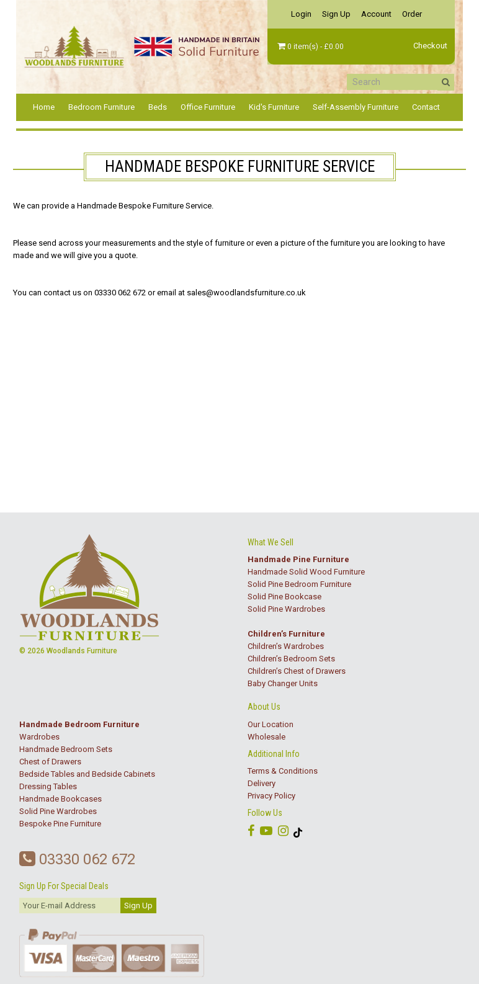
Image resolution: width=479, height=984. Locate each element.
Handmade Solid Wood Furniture (306, 571)
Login (301, 14)
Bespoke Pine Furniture (60, 823)
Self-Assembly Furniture (355, 107)
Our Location (270, 724)
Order (412, 14)
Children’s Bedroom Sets (291, 658)
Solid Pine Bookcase (284, 596)
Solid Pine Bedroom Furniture (299, 584)
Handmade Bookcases (60, 798)
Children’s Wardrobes (286, 646)
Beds (157, 107)
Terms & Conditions (283, 771)
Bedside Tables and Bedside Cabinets (87, 774)
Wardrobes (39, 736)
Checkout (430, 45)
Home (44, 107)
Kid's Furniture (274, 107)
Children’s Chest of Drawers (297, 671)
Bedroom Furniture (101, 107)
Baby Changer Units (283, 683)
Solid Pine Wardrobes (286, 609)
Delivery (261, 783)
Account (376, 14)
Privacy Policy (271, 795)
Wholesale (266, 736)
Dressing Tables (48, 786)
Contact (426, 107)
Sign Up (336, 14)
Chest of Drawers (50, 761)
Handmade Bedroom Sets (65, 749)
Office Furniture (208, 107)
